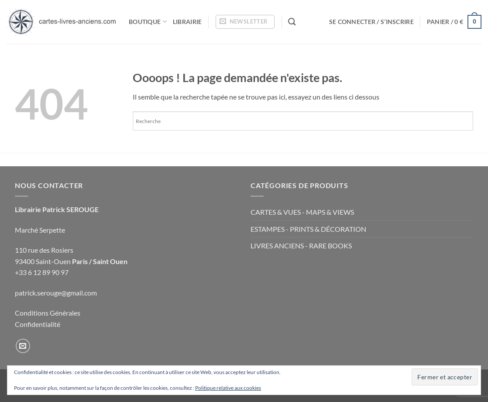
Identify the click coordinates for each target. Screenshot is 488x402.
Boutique (148, 21)
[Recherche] (292, 22)
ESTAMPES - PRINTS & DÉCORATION (308, 229)
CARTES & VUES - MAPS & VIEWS (302, 212)
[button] (245, 22)
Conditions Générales (47, 313)
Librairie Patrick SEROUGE (57, 209)
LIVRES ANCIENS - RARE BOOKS (301, 245)
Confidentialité (37, 324)
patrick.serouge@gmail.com (56, 293)
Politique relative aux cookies (228, 388)
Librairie (187, 21)
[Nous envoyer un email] (23, 346)
